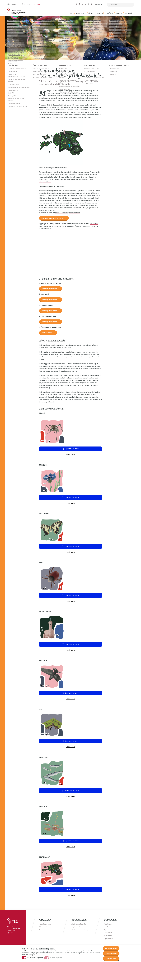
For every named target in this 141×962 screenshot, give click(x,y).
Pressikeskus (108, 924)
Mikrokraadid (43, 927)
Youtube (83, 4)
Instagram (80, 4)
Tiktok (91, 4)
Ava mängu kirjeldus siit (50, 288)
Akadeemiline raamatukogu (80, 930)
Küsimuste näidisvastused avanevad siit (53, 111)
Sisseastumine (82, 12)
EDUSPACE (94, 223)
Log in (100, 4)
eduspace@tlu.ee (45, 181)
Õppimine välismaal (77, 927)
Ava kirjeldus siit (47, 333)
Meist (73, 12)
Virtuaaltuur (88, 4)
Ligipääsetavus (109, 939)
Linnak (106, 927)
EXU (40, 226)
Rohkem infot (110, 958)
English (35, 4)
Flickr (85, 4)
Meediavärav (129, 12)
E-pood (106, 930)
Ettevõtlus (109, 12)
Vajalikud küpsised (56, 957)
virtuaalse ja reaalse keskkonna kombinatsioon (82, 100)
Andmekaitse (108, 936)
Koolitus (119, 12)
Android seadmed (90, 174)
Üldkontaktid (108, 933)
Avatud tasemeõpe (45, 924)
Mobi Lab (47, 226)
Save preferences (111, 953)
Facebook (77, 4)
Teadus (100, 12)
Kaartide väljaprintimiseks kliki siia (53, 217)
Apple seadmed (44, 176)
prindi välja (59, 104)
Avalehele (13, 4)
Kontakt (25, 4)
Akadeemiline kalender (78, 924)
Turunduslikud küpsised (35, 957)
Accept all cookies (111, 948)
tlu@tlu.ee (10, 933)
